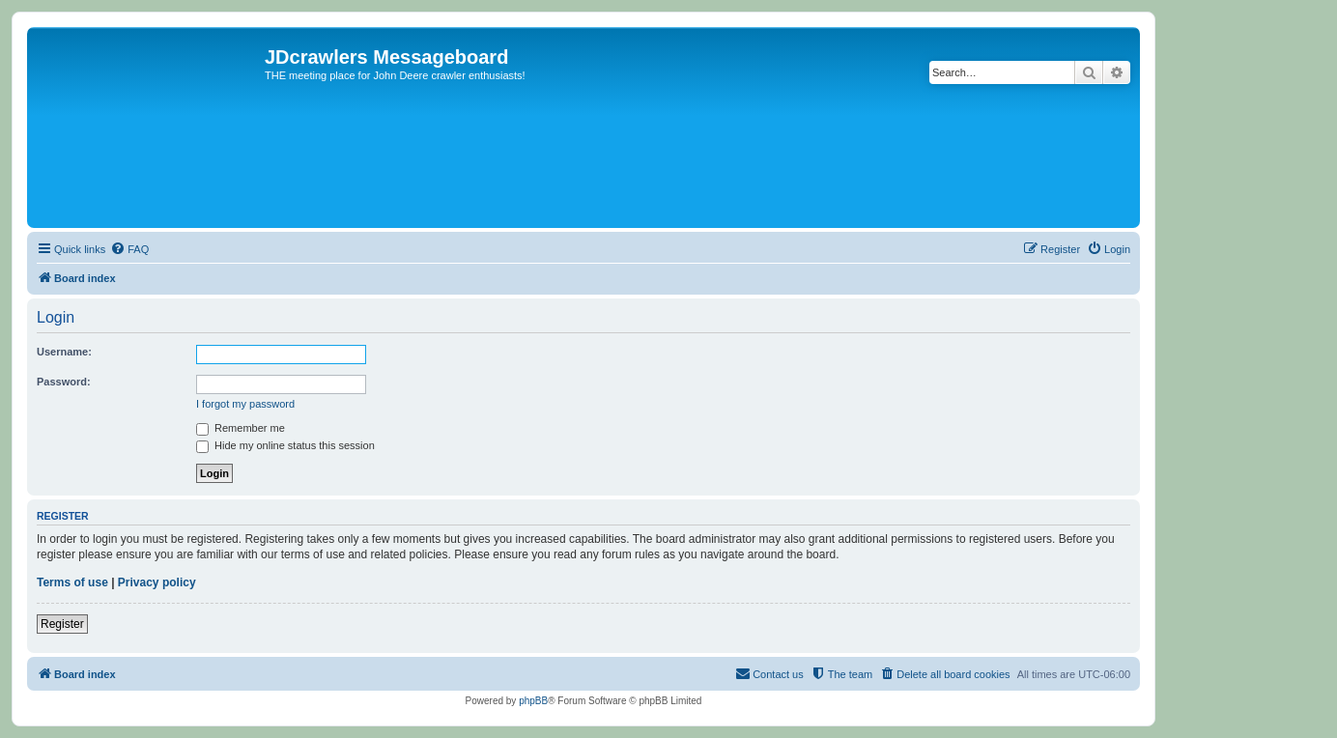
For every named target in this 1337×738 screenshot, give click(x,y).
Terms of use (72, 582)
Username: (64, 351)
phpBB (533, 700)
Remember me (240, 428)
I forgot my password (245, 404)
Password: (64, 381)
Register (62, 624)
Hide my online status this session (285, 445)
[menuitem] (129, 249)
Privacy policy (157, 582)
